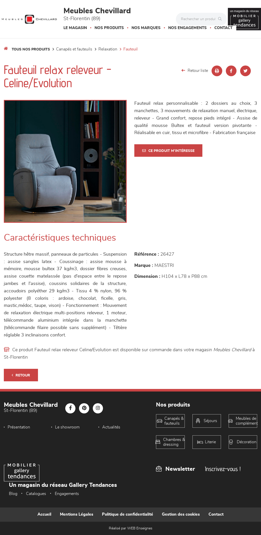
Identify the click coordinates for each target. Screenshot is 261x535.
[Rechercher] (221, 19)
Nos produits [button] (109, 28)
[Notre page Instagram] (98, 408)
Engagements (67, 494)
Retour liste (194, 70)
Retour (21, 375)
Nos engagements (187, 28)
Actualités (111, 427)
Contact (223, 28)
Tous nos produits (31, 49)
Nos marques (146, 28)
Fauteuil (130, 49)
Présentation (19, 427)
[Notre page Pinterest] (84, 408)
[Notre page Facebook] (70, 408)
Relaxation (107, 49)
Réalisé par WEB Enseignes (130, 528)
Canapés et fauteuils (74, 49)
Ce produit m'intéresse (168, 151)
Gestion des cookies (181, 514)
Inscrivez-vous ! (223, 469)
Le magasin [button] (75, 28)
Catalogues (36, 494)
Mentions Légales (76, 514)
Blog (13, 494)
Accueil (44, 514)
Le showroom (67, 427)
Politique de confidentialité (127, 514)
